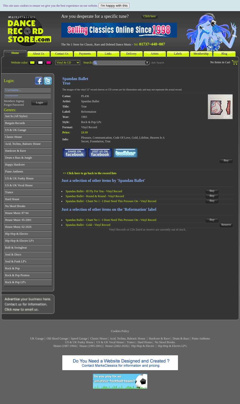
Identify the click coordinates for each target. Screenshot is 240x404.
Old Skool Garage (57, 338)
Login (39, 102)
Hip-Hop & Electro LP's (172, 346)
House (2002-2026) (117, 346)
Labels (178, 53)
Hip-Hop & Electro (143, 346)
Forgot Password (14, 104)
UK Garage (37, 338)
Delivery (131, 53)
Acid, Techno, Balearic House (128, 338)
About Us (38, 53)
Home (15, 53)
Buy (226, 160)
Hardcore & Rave (159, 338)
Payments (85, 53)
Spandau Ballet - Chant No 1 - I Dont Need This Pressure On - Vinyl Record (110, 201)
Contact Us (61, 53)
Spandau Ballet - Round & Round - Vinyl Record (94, 196)
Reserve (226, 224)
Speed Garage (79, 338)
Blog (224, 53)
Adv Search (157, 62)
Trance (131, 342)
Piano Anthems (201, 338)
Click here (149, 16)
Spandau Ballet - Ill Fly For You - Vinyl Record (93, 191)
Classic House (98, 338)
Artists (154, 53)
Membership (201, 53)
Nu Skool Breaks (165, 342)
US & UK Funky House (79, 342)
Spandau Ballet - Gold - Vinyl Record (87, 225)
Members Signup (14, 101)
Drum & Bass (181, 338)
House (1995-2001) (91, 346)
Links (108, 53)
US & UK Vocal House (110, 342)
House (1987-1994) (65, 346)
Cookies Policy (120, 331)
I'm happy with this (114, 5)
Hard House (145, 342)
